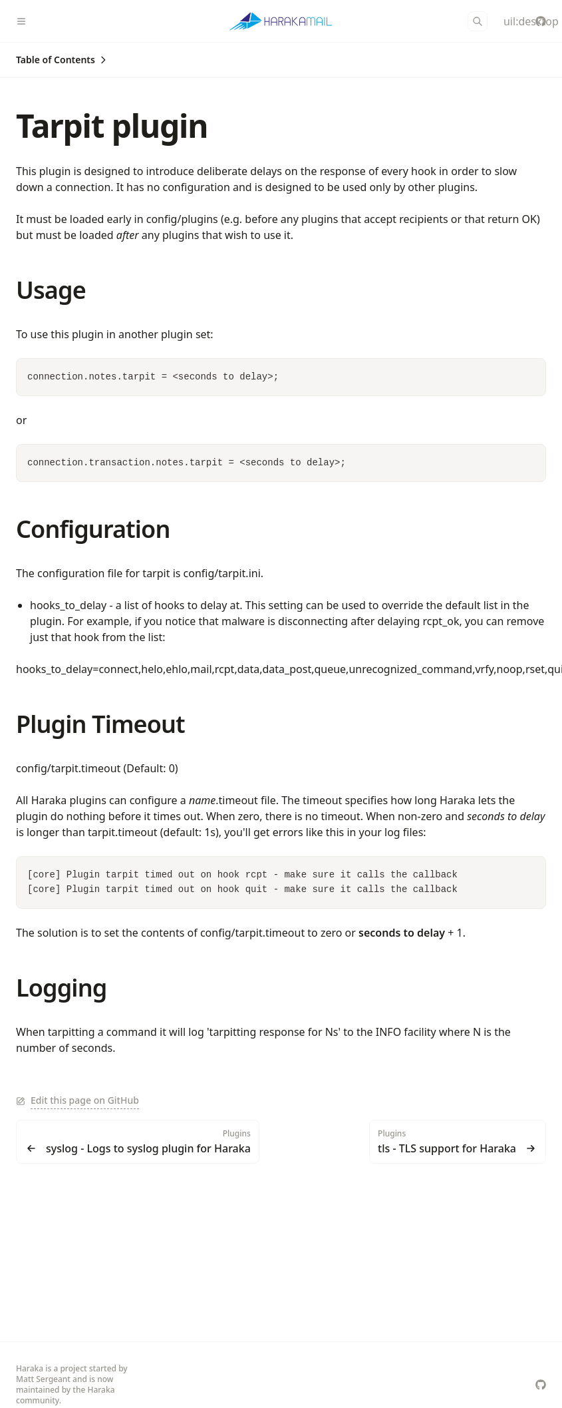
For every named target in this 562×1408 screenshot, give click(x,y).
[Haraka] (281, 21)
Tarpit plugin (112, 125)
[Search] (477, 21)
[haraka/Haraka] (541, 21)
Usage (51, 290)
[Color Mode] (509, 21)
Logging (61, 987)
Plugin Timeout (100, 724)
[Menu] (26, 21)
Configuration (93, 529)
